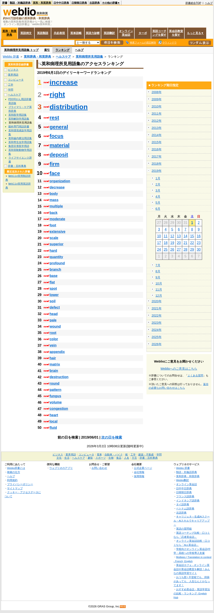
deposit (59, 155)
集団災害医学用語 (18, 146)
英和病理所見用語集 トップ (21, 50)
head (54, 314)
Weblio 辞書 (11, 56)
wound (55, 326)
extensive (57, 231)
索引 (47, 50)
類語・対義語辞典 (20, 3)
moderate (57, 219)
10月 (159, 283)
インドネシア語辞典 (188, 500)
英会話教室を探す (176, 32)
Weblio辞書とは (16, 468)
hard (53, 250)
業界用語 (13, 74)
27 (179, 249)
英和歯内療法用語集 (20, 138)
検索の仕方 (13, 472)
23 (199, 243)
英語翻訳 (109, 33)
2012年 (157, 120)
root (53, 333)
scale (54, 238)
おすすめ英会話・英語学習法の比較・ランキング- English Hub (192, 593)
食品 (118, 458)
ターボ (142, 33)
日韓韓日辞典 (79, 3)
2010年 (157, 106)
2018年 (157, 163)
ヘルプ (209, 3)
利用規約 (12, 480)
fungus (55, 396)
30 (199, 249)
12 (172, 236)
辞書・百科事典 (17, 165)
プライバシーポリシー (20, 484)
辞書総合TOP (193, 3)
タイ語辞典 (182, 504)
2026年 (157, 344)
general (59, 127)
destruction (59, 377)
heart (54, 415)
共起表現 (59, 33)
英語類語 (42, 33)
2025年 (157, 337)
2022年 (157, 315)
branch (55, 269)
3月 (158, 190)
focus (56, 136)
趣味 (90, 458)
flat (52, 282)
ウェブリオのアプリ (61, 468)
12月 (159, 295)
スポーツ (100, 458)
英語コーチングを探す (159, 32)
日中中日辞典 (61, 3)
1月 (158, 178)
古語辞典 (94, 3)
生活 (66, 458)
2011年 (157, 113)
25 (165, 249)
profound (57, 263)
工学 (10, 84)
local (53, 421)
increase (64, 82)
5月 (158, 202)
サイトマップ (15, 488)
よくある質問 (195, 375)
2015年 (157, 142)
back (53, 213)
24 (159, 249)
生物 (111, 458)
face (55, 173)
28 (185, 249)
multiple (56, 206)
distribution (69, 107)
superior (56, 244)
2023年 (157, 322)
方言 (134, 458)
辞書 (4, 3)
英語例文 (26, 33)
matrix (55, 364)
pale (53, 320)
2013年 (157, 128)
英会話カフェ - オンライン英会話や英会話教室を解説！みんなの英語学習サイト (192, 569)
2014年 (157, 135)
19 (172, 243)
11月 (159, 289)
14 (185, 236)
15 (192, 236)
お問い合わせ (99, 468)
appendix (57, 352)
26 (172, 249)
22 (192, 243)
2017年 (157, 156)
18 (165, 243)
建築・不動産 (146, 454)
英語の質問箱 (184, 528)
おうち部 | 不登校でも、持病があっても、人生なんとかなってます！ (192, 581)
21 (185, 243)
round (54, 383)
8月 (158, 271)
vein (53, 345)
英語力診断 (93, 33)
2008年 (157, 92)
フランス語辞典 (185, 496)
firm (54, 164)
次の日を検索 (111, 437)
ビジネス (13, 69)
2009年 (157, 99)
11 (165, 236)
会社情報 (139, 472)
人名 (126, 458)
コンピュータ (16, 79)
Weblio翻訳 (182, 480)
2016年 (157, 149)
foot (53, 225)
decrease (57, 187)
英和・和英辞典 (42, 3)
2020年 (157, 301)
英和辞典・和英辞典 (37, 56)
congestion (59, 408)
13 (179, 236)
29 (192, 249)
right (57, 94)
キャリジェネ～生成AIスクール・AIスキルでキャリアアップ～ (192, 520)
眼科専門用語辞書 (18, 126)
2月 (158, 184)
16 (199, 236)
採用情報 (139, 476)
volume (56, 402)
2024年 (157, 330)
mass (54, 200)
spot (53, 288)
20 (179, 243)
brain (54, 370)
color (54, 339)
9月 (158, 277)
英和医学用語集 (17, 114)
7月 (158, 265)
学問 (10, 89)
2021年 (157, 308)
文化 (59, 458)
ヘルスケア (63, 56)
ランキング (62, 50)
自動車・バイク (114, 454)
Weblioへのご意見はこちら (179, 368)
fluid (53, 427)
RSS (123, 606)
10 (159, 236)
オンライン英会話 (126, 32)
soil (53, 301)
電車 (99, 454)
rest (54, 117)
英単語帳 (76, 33)
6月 (158, 208)
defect (55, 307)
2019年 (157, 170)
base (53, 276)
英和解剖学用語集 (18, 118)
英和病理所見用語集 (89, 56)
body (54, 193)
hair (53, 358)
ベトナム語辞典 (185, 508)
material (59, 145)
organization (60, 181)
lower (54, 295)
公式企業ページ (143, 468)
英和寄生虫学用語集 (20, 142)
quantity (56, 257)
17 (159, 243)
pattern (55, 390)
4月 (158, 196)
